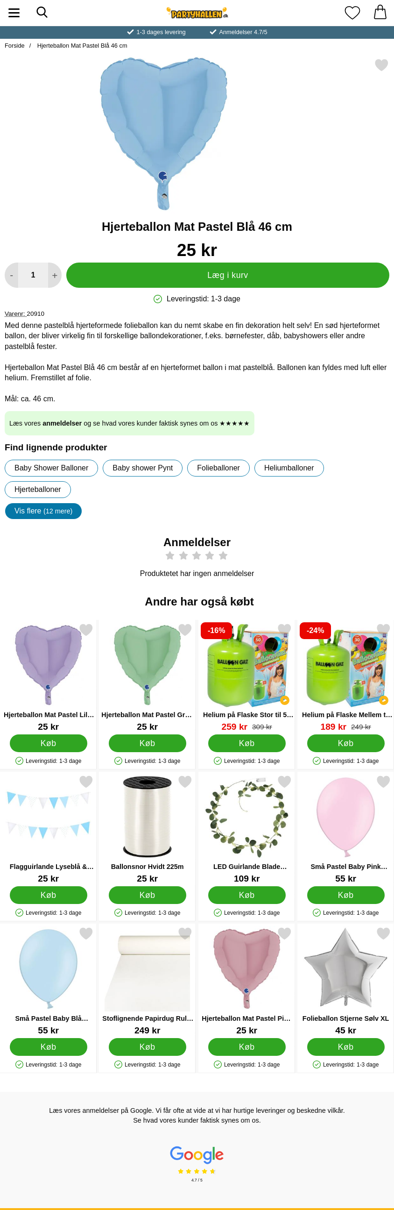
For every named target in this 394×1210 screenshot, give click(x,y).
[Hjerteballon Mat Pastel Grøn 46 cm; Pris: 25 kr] (147, 677)
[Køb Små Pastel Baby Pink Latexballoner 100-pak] (345, 895)
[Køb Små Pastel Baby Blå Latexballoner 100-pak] (48, 1047)
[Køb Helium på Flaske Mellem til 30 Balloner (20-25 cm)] (345, 743)
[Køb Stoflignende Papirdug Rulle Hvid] (147, 1047)
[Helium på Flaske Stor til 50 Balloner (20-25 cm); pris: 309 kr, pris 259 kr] (246, 677)
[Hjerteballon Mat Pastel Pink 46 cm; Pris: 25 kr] (246, 981)
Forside (15, 45)
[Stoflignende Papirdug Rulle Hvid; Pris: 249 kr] (147, 981)
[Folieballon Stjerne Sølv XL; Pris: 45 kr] (345, 981)
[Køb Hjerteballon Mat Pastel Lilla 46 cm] (48, 743)
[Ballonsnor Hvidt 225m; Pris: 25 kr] (147, 829)
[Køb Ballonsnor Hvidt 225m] (147, 895)
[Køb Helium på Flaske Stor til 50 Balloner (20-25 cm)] (246, 743)
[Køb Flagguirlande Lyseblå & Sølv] (48, 895)
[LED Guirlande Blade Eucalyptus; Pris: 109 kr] (246, 829)
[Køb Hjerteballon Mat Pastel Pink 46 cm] (246, 1047)
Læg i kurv (227, 275)
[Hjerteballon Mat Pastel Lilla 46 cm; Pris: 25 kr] (48, 677)
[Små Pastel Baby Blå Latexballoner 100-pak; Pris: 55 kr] (48, 981)
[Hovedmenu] (14, 13)
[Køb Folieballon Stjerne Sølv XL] (345, 1047)
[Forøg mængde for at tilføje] (55, 275)
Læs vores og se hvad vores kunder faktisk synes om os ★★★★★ (129, 423)
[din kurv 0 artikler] (380, 13)
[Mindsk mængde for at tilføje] (11, 275)
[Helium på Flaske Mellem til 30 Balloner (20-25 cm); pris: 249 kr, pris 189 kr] (345, 677)
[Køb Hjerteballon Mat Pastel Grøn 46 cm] (147, 743)
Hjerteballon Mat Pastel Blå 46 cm (81, 45)
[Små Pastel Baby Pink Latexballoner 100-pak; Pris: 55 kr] (345, 829)
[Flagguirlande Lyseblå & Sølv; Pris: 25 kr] (48, 829)
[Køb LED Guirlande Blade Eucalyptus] (246, 895)
